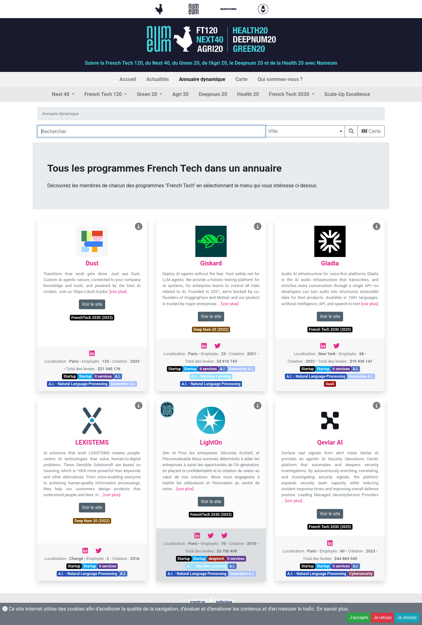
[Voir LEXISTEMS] (138, 405)
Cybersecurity (361, 574)
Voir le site (92, 304)
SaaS (330, 384)
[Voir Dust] (138, 226)
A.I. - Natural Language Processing (78, 384)
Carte (371, 131)
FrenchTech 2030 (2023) (92, 317)
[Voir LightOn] (257, 405)
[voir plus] (118, 291)
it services (103, 376)
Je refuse (382, 617)
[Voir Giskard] (257, 226)
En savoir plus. (333, 609)
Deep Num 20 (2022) (211, 329)
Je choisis (407, 617)
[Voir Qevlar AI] (376, 405)
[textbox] (305, 131)
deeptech (216, 559)
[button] (63, 94)
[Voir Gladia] (376, 226)
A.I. (118, 376)
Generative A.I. (123, 384)
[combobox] (305, 131)
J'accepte (359, 617)
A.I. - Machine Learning (211, 376)
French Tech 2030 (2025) (330, 329)
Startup (69, 376)
